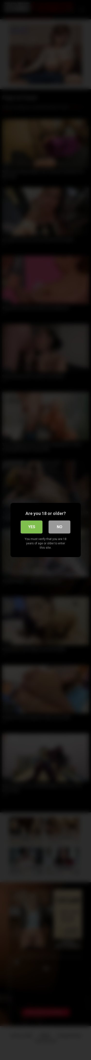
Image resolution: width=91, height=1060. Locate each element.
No (59, 527)
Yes (31, 527)
